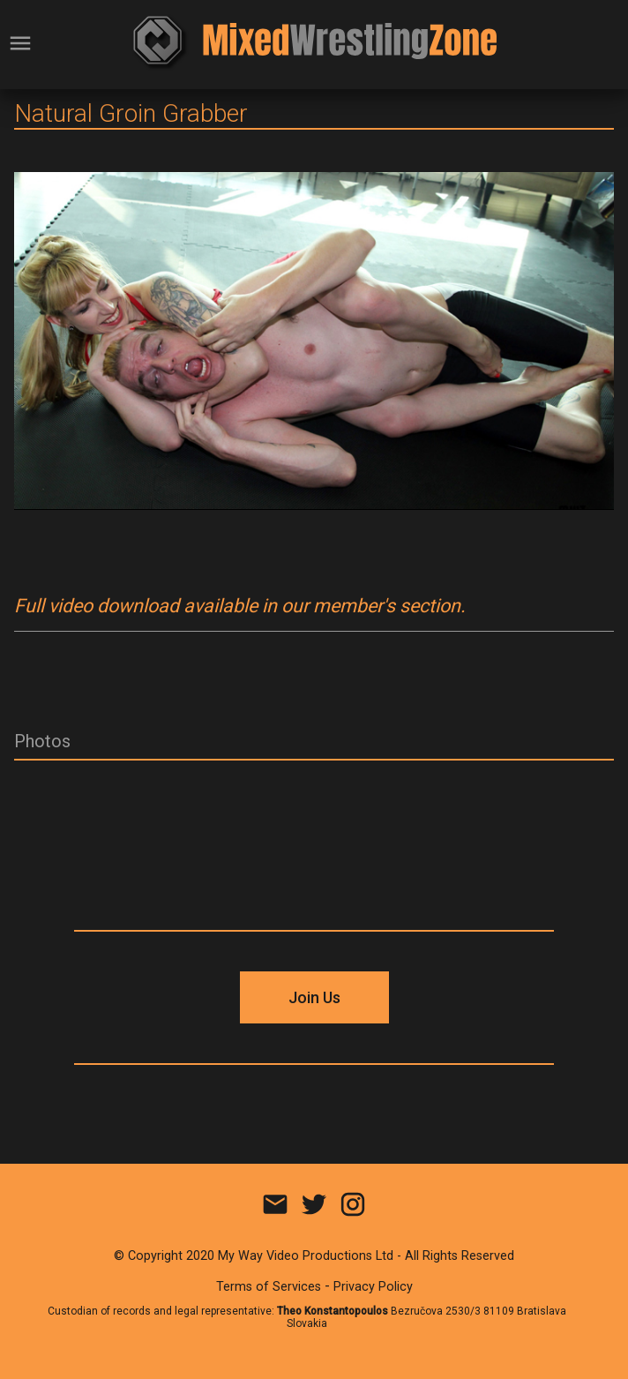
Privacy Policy (373, 1286)
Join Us (314, 997)
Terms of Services (268, 1286)
